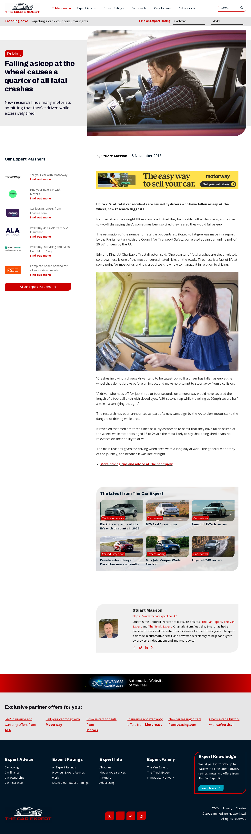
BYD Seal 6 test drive (161, 524)
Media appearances (112, 772)
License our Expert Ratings (70, 782)
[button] (167, 321)
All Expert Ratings (64, 767)
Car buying (12, 767)
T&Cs (215, 808)
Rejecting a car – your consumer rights (59, 21)
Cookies (241, 808)
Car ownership (14, 777)
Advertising (107, 782)
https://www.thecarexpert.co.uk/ (155, 616)
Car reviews (155, 518)
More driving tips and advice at (136, 464)
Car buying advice (113, 518)
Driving (14, 53)
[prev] (108, 21)
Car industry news (113, 554)
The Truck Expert (160, 626)
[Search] (241, 8)
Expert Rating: (156, 554)
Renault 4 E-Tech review (209, 524)
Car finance (12, 772)
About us (105, 767)
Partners (105, 777)
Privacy (227, 808)
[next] (114, 21)
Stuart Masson (114, 155)
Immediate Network (160, 777)
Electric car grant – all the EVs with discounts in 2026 (119, 526)
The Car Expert (211, 622)
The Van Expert (157, 767)
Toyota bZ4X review (207, 560)
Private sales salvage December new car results (119, 562)
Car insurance (14, 782)
